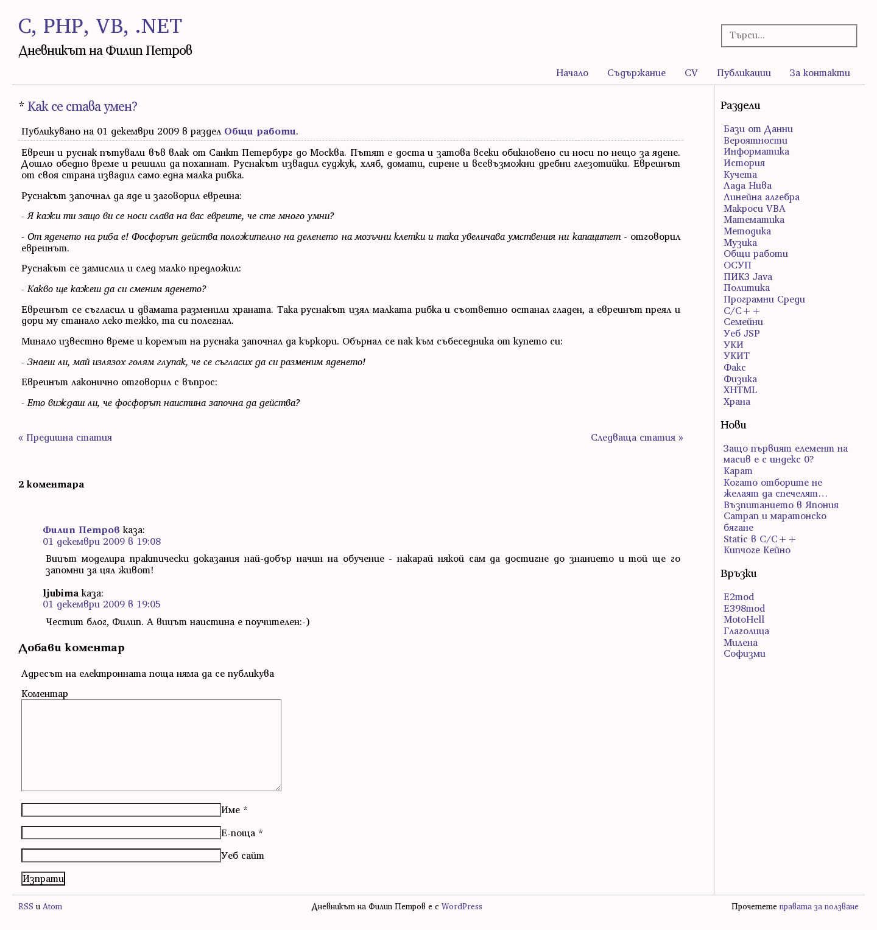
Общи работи (260, 131)
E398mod (744, 608)
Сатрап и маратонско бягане (775, 521)
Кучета (740, 174)
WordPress (462, 906)
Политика (747, 287)
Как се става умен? (82, 106)
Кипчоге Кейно (757, 550)
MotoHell (744, 619)
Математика (754, 219)
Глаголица (746, 630)
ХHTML (740, 389)
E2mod (739, 596)
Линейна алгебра (762, 197)
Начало (572, 72)
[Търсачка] (783, 35)
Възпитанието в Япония (781, 504)
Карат (738, 470)
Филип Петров (81, 529)
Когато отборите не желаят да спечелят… (776, 488)
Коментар (44, 693)
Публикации (744, 72)
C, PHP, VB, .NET (100, 25)
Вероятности (755, 140)
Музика (740, 242)
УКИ (734, 344)
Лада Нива (748, 185)
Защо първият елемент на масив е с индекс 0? (786, 454)
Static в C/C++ (760, 539)
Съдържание (636, 72)
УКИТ (737, 355)
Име (230, 809)
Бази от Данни (758, 128)
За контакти (820, 72)
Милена (741, 642)
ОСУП (738, 265)
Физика (740, 378)
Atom (52, 906)
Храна (737, 401)
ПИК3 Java (748, 276)
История (744, 162)
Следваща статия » (637, 437)
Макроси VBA (755, 208)
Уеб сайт (242, 855)
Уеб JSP (742, 333)
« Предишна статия (65, 437)
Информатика (756, 151)
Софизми (745, 653)
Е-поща (238, 833)
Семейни (743, 321)
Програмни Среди (764, 299)
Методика (747, 231)
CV (691, 72)
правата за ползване (819, 906)
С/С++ (742, 310)
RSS (25, 906)
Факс (735, 367)
